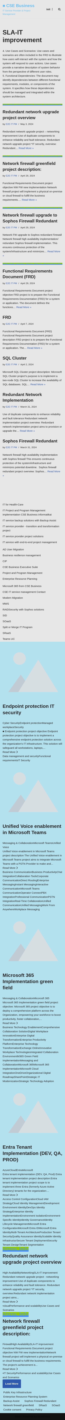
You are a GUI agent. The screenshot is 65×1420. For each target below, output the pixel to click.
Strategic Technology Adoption (36, 1081)
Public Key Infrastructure (17, 1392)
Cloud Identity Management (28, 1203)
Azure (6, 1170)
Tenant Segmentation (31, 1244)
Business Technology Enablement (22, 1027)
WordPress (43, 1416)
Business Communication (17, 872)
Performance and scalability (26, 1305)
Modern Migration (13, 597)
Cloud (12, 1170)
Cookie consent (12, 1409)
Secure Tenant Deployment (32, 1240)
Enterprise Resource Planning (20, 578)
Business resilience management (22, 555)
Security (19, 727)
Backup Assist (11, 1400)
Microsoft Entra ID (28, 1228)
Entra (19, 1170)
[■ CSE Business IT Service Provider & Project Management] (21, 9)
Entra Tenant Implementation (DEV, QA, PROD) (32, 1153)
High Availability (12, 1272)
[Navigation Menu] (50, 9)
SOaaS (7, 621)
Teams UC (9, 638)
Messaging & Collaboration (18, 843)
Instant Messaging (25, 884)
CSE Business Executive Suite (20, 567)
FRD (7, 317)
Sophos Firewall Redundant (30, 441)
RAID (6, 609)
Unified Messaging (31, 905)
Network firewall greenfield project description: (23, 1327)
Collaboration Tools (26, 876)
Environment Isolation (32, 1215)
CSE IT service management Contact (24, 591)
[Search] (59, 9)
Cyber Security (11, 722)
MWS (6, 603)
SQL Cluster (15, 358)
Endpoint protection (31, 722)
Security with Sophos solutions (26, 609)
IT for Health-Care (13, 504)
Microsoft (27, 1170)
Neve (18, 1416)
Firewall (7, 1344)
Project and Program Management (22, 572)
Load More (11, 1383)
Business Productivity (44, 872)
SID (5, 615)
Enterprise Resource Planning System (25, 1396)
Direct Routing (29, 880)
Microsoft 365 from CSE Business (22, 586)
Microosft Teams (43, 843)
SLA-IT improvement (46, 1272)
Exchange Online (30, 1047)
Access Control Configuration (19, 1199)
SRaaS (7, 633)
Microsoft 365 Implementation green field (28, 982)
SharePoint (20, 1076)
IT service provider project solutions (23, 536)
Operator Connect (31, 892)
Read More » (26, 148)
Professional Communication (31, 896)
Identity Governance (32, 1219)
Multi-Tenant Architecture (25, 1232)
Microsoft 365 (25, 1064)
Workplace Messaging (27, 909)
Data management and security (21, 756)
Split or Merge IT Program (17, 627)
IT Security (24, 760)
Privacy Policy (34, 1409)
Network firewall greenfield (18, 1405)
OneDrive (20, 1072)
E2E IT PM (11, 124)
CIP (5, 561)
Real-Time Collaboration (29, 901)
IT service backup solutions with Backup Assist (29, 520)
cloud (6, 1305)
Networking (27, 1272)
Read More (10, 751)
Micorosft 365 (41, 998)
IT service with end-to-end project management (30, 542)
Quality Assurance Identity (27, 1236)
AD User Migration (13, 549)
